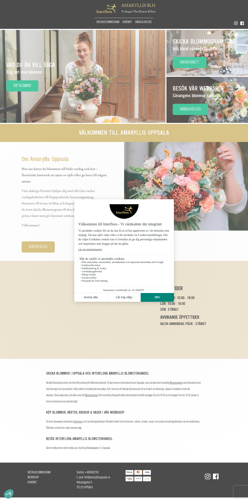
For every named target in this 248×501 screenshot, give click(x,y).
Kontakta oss (38, 247)
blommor (78, 421)
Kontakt (127, 22)
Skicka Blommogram (108, 22)
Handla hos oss (143, 22)
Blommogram (176, 383)
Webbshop (33, 477)
